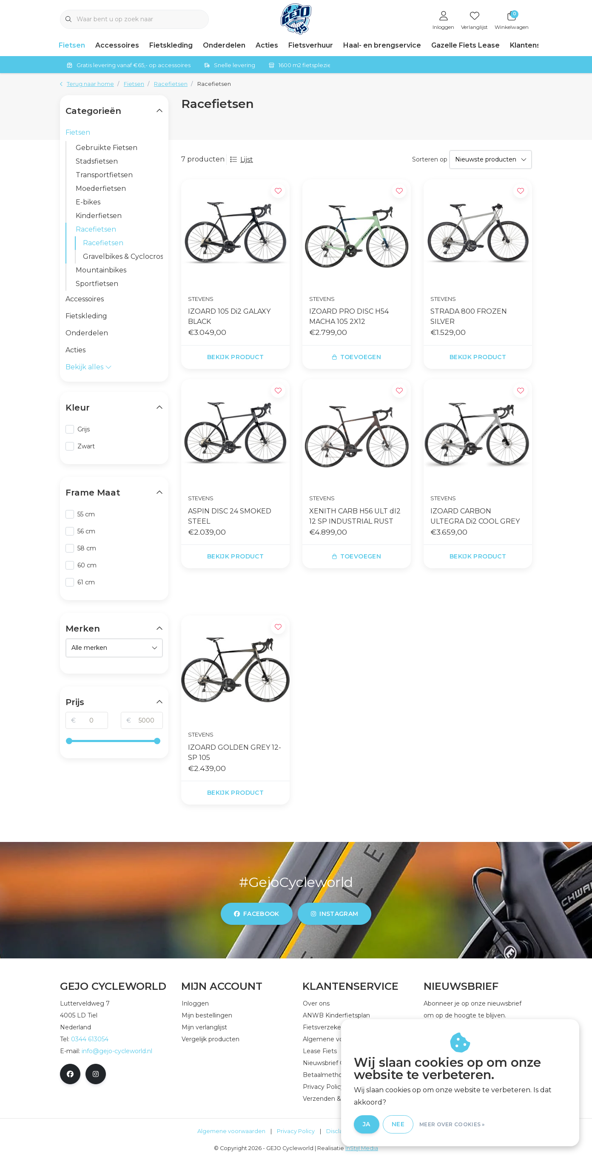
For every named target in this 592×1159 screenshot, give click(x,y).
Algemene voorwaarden (231, 1131)
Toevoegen (356, 357)
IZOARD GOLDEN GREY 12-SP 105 (234, 752)
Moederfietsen (101, 188)
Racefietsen (214, 84)
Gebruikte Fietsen (106, 148)
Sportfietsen (97, 284)
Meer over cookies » (452, 1124)
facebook (256, 914)
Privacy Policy (296, 1131)
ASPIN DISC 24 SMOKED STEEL (229, 516)
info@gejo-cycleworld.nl (117, 1051)
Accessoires (117, 45)
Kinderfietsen (99, 216)
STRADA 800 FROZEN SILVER (468, 316)
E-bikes (88, 202)
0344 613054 (89, 1039)
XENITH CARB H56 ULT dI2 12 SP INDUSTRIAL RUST (355, 516)
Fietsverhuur (310, 45)
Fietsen (72, 45)
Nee (398, 1124)
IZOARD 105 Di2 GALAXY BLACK (229, 316)
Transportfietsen (104, 175)
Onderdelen (224, 45)
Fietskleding (171, 45)
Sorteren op (429, 159)
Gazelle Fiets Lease (465, 45)
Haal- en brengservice (382, 45)
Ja (366, 1124)
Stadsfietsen (97, 161)
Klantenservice (536, 45)
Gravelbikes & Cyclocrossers (123, 256)
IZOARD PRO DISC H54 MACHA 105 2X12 (349, 316)
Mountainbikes (101, 270)
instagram (334, 914)
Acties (267, 45)
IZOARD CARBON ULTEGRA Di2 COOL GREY (475, 516)
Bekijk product (235, 357)
